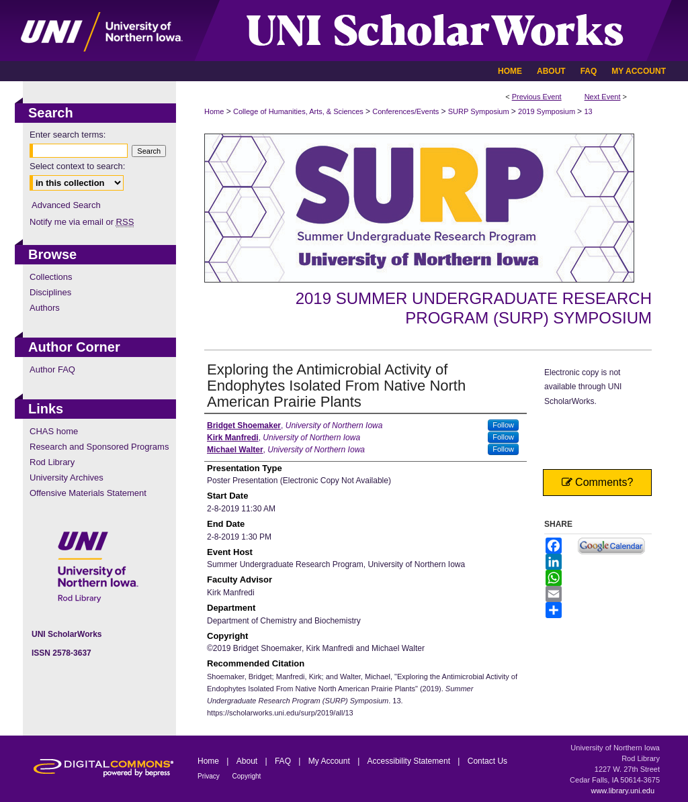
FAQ (284, 761)
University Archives (66, 477)
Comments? (598, 482)
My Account (330, 761)
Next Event (603, 97)
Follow (503, 425)
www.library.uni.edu (622, 791)
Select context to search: (77, 166)
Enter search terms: (67, 135)
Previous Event (537, 97)
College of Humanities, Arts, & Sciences (299, 111)
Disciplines (50, 292)
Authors (45, 308)
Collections (51, 277)
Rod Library (52, 462)
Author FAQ (52, 369)
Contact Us (487, 761)
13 (588, 111)
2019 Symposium (547, 111)
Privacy (210, 776)
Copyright (246, 776)
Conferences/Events (406, 111)
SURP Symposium (479, 111)
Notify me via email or (82, 222)
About (248, 761)
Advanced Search (66, 205)
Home (214, 111)
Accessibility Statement (410, 761)
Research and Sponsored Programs (99, 447)
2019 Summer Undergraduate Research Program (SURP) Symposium (474, 308)
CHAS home (54, 431)
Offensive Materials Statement (88, 493)
